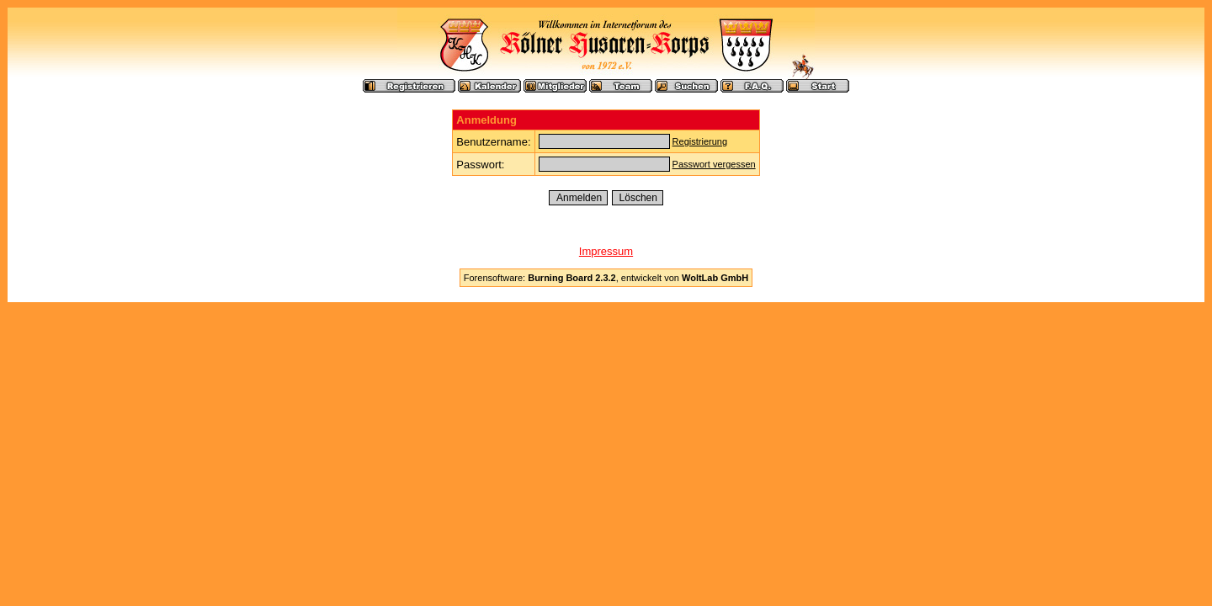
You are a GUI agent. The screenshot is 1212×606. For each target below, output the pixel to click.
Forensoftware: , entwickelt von (606, 278)
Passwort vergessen (714, 164)
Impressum (606, 251)
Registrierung (699, 141)
